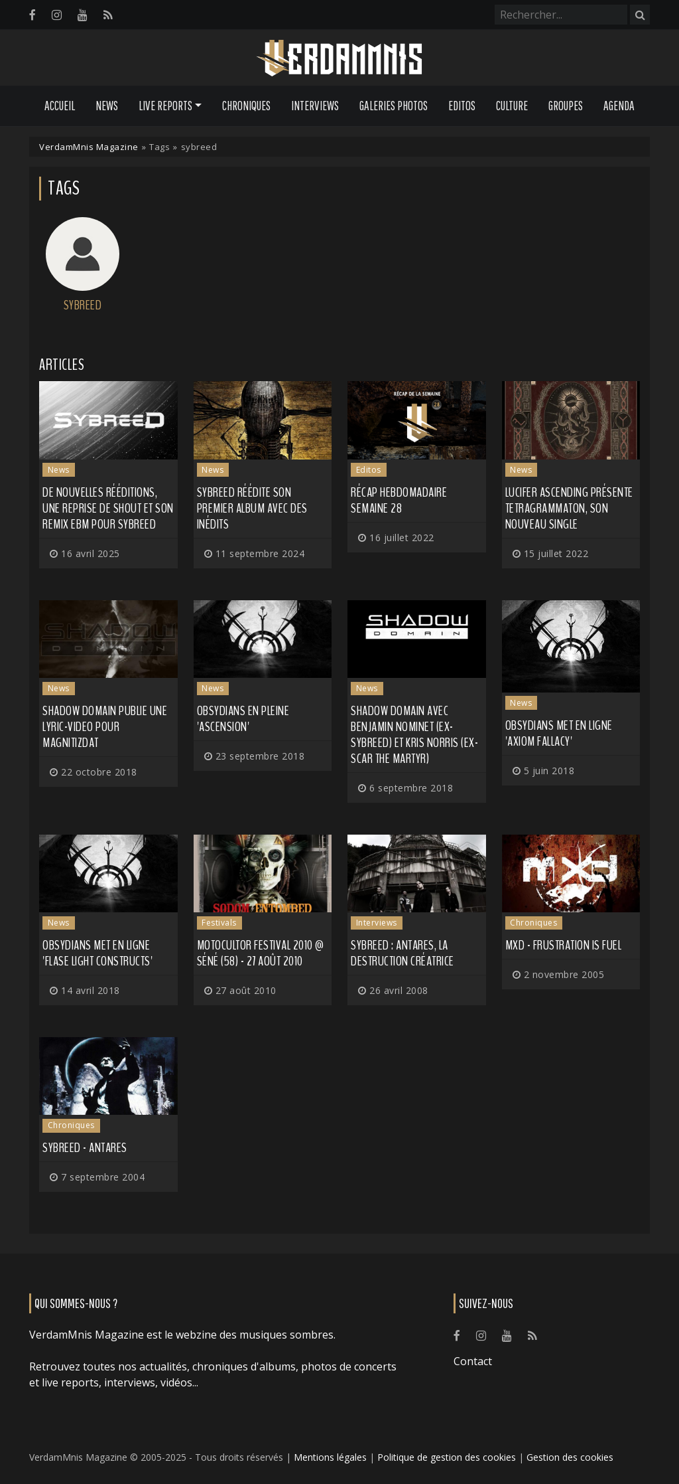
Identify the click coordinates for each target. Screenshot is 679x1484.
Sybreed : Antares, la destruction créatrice (402, 953)
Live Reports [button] (165, 105)
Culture (512, 105)
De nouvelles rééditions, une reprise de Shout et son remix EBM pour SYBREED (108, 508)
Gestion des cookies (569, 1457)
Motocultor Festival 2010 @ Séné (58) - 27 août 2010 (260, 953)
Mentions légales (330, 1457)
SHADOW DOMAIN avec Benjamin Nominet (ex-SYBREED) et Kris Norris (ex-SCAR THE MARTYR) (414, 735)
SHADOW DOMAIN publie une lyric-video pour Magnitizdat (104, 727)
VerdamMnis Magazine (89, 147)
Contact (473, 1361)
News (106, 105)
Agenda (619, 105)
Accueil (59, 105)
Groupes (565, 105)
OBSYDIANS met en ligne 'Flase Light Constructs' (97, 953)
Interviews (315, 105)
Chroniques (246, 105)
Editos (461, 105)
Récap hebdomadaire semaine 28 (399, 500)
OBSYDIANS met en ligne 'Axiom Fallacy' (559, 733)
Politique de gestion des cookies (446, 1457)
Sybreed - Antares (84, 1148)
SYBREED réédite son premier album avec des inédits (252, 508)
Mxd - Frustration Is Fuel (563, 945)
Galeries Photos (393, 105)
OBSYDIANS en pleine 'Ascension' (243, 719)
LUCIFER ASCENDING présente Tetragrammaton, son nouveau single (569, 508)
